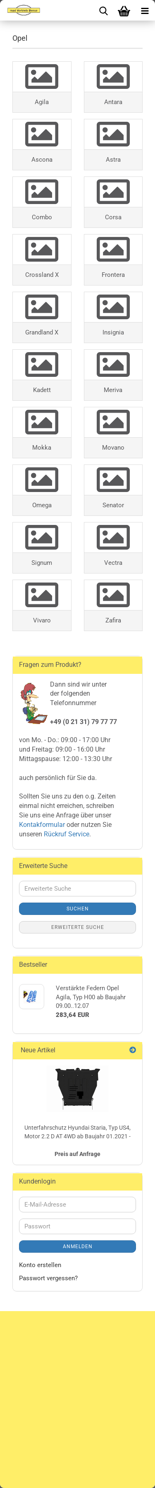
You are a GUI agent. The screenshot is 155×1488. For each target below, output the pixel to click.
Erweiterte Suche (77, 927)
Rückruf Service (65, 834)
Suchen (78, 909)
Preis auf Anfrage (77, 1154)
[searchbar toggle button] (103, 10)
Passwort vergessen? (48, 1278)
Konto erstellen (40, 1265)
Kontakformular (42, 825)
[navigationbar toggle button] (144, 10)
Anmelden (78, 1246)
